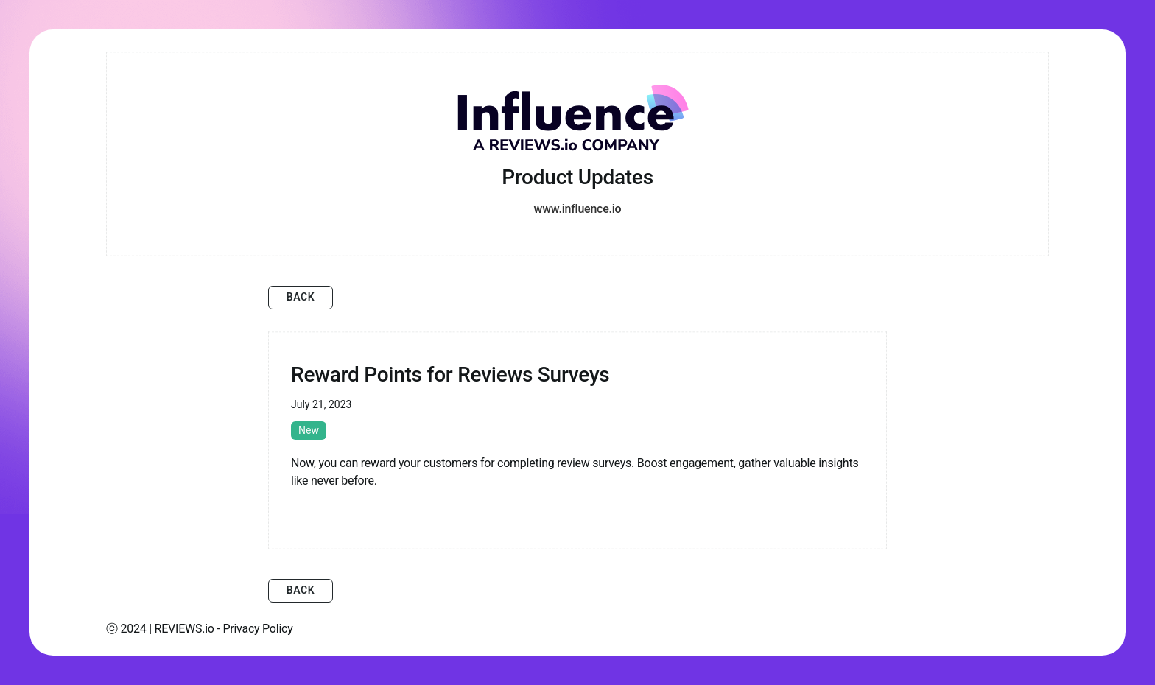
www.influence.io (578, 209)
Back (301, 297)
